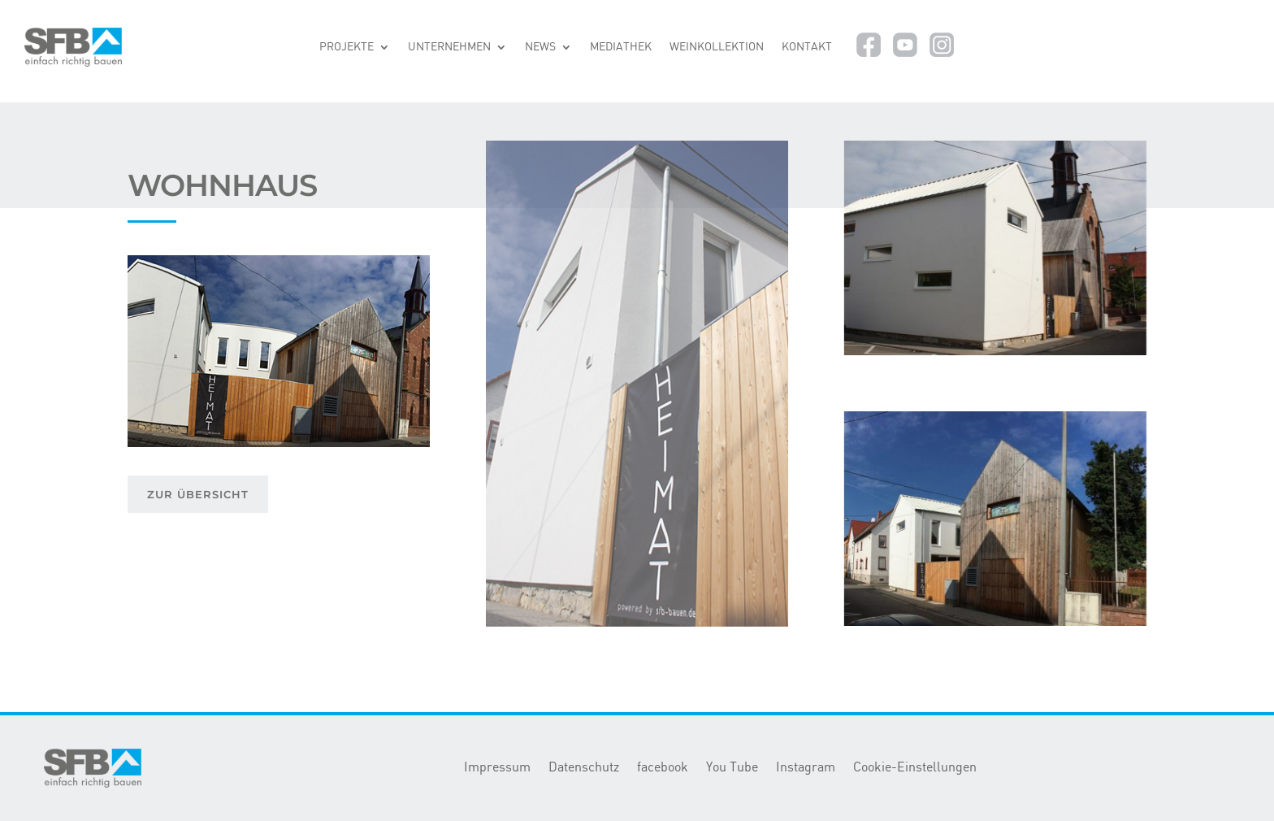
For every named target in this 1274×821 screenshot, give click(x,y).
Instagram (805, 768)
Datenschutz (583, 768)
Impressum (497, 768)
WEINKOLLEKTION (717, 47)
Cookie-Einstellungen (915, 768)
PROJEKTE (346, 47)
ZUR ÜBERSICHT (198, 494)
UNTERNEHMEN (449, 47)
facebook (662, 768)
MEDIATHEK (621, 47)
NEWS (540, 47)
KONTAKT (807, 47)
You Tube (732, 768)
